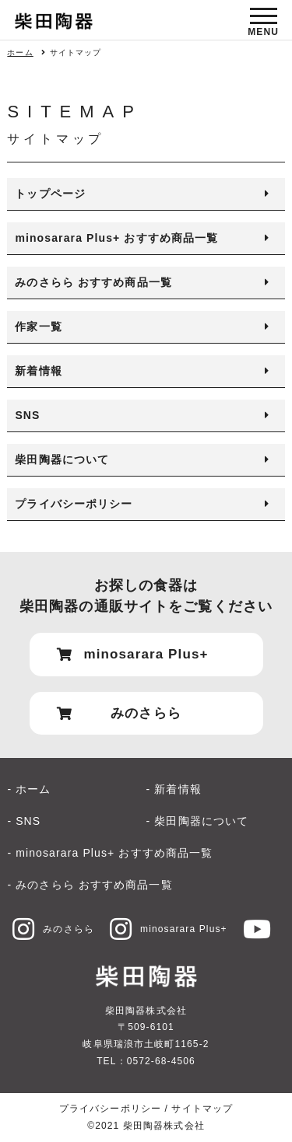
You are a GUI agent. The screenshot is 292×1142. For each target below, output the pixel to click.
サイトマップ (202, 1108)
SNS (27, 415)
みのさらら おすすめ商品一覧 (93, 282)
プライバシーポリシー (73, 504)
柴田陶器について (62, 459)
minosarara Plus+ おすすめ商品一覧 (116, 238)
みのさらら (53, 929)
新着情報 (38, 371)
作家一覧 (38, 326)
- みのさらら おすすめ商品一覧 (89, 884)
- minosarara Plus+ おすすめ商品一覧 (110, 853)
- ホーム (29, 789)
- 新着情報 (174, 789)
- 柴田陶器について (197, 821)
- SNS (23, 821)
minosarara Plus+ (168, 929)
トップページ (50, 193)
